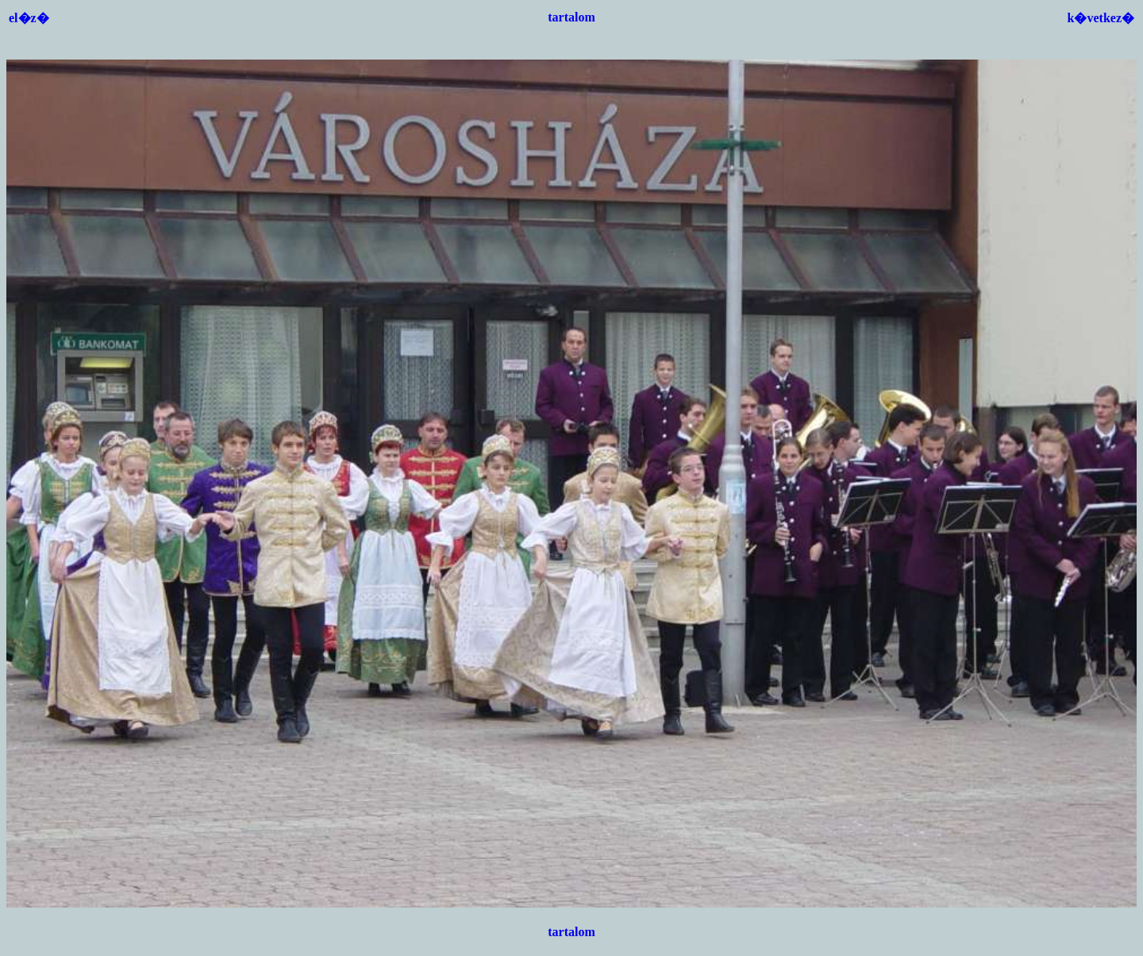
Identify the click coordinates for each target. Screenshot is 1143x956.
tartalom (571, 17)
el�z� (29, 18)
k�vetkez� (1101, 18)
